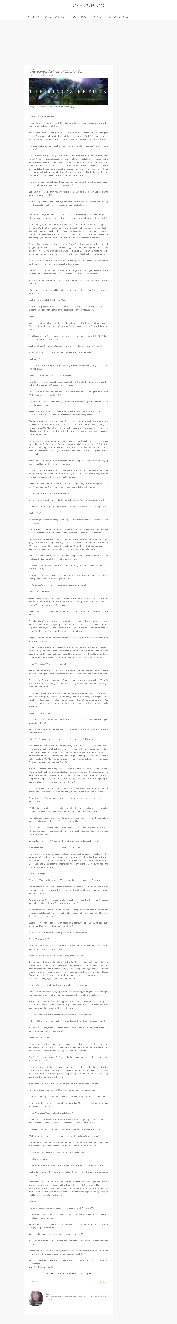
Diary (36, 17)
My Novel (97, 17)
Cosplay (59, 17)
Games (84, 17)
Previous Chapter (53, 1273)
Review (72, 17)
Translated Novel (117, 17)
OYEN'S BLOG (88, 5)
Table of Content (70, 1273)
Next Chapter (85, 1273)
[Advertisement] (68, 46)
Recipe (47, 17)
